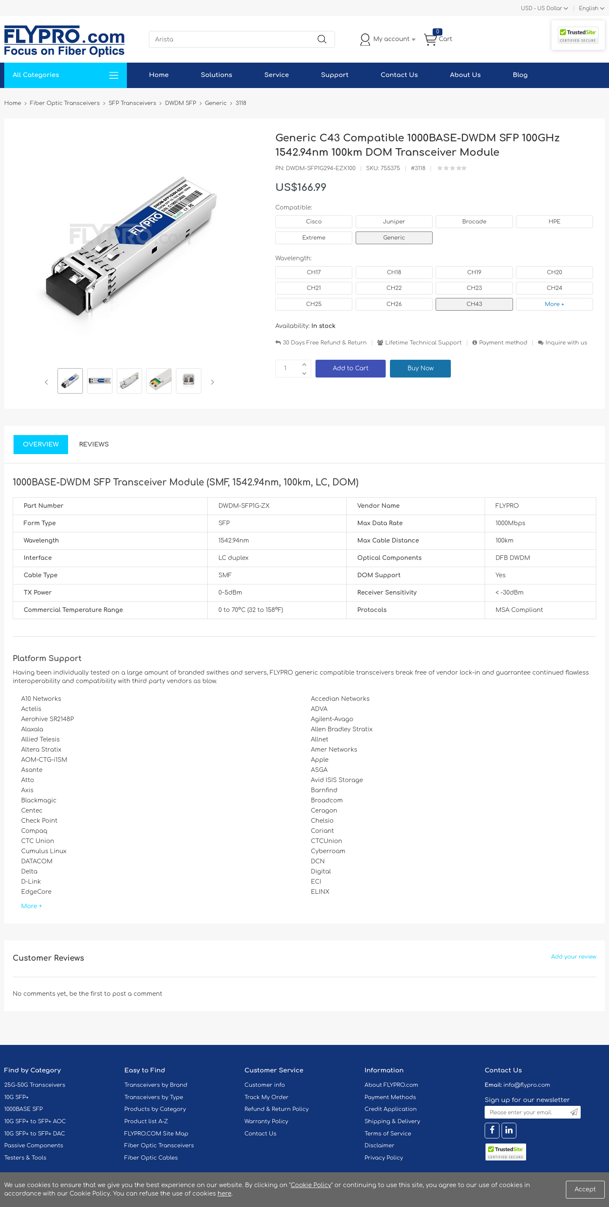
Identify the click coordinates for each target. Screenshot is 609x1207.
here (224, 1193)
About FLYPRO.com (391, 1085)
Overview (41, 444)
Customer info (264, 1085)
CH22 (394, 288)
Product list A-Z (146, 1121)
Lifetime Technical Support (423, 343)
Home (159, 75)
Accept (585, 1189)
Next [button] (211, 382)
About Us (465, 75)
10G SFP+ (16, 1097)
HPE (554, 222)
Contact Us (399, 75)
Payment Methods (390, 1097)
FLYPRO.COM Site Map (156, 1134)
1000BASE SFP (23, 1109)
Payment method (503, 343)
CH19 (474, 273)
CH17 (314, 273)
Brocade (474, 222)
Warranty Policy (266, 1121)
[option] (70, 382)
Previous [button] (48, 382)
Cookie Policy (311, 1185)
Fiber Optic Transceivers (159, 1146)
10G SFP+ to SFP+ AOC (35, 1121)
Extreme (314, 238)
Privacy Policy (384, 1158)
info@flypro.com (526, 1085)
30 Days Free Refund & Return (325, 343)
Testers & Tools (25, 1158)
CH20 (554, 273)
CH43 (474, 304)
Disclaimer (380, 1146)
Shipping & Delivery (392, 1121)
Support (334, 75)
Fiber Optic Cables (151, 1158)
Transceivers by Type (153, 1097)
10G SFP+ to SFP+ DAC (34, 1134)
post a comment (137, 994)
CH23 (474, 288)
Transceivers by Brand (155, 1085)
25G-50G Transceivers (34, 1085)
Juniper (394, 222)
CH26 (394, 304)
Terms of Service (388, 1134)
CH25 (314, 304)
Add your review (573, 957)
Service (276, 75)
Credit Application (391, 1109)
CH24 (554, 288)
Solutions (216, 75)
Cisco (313, 222)
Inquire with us (566, 343)
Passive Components (33, 1146)
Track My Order (266, 1097)
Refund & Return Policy (276, 1109)
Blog (520, 75)
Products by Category (155, 1109)
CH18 (394, 273)
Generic (394, 238)
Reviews (94, 444)
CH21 (314, 288)
